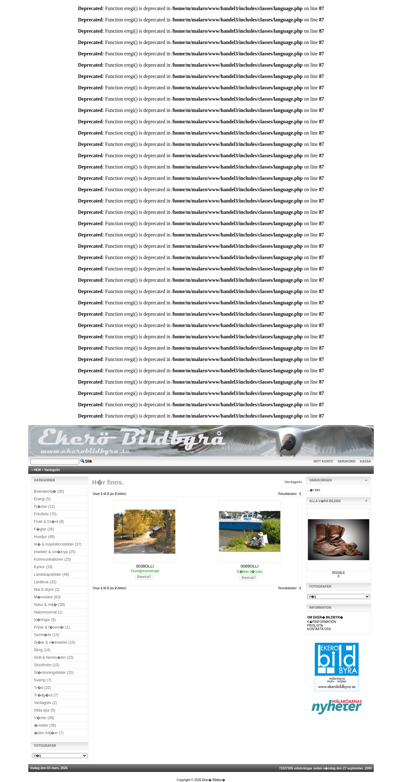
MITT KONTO (323, 461)
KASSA (365, 461)
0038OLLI (145, 566)
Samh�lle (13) (46, 635)
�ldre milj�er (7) (48, 733)
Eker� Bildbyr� (213, 780)
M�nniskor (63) (47, 597)
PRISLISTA (315, 625)
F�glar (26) (44, 529)
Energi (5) (42, 499)
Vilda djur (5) (44, 710)
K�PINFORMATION (321, 622)
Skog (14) (42, 650)
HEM (37, 470)
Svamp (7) (42, 680)
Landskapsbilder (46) (51, 574)
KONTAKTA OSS (319, 629)
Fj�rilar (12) (44, 506)
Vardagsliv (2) (45, 703)
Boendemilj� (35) (49, 491)
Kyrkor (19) (43, 567)
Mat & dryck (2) (46, 589)
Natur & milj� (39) (49, 604)
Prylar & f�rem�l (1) (52, 627)
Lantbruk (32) (45, 582)
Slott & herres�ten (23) (53, 657)
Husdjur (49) (44, 537)
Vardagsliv (52, 470)
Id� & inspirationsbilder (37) (57, 544)
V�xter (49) (44, 718)
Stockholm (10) (46, 665)
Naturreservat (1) (48, 612)
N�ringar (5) (45, 620)
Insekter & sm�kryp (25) (55, 552)
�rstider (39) (45, 725)
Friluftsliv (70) (45, 514)
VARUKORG (347, 461)
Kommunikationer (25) (52, 559)
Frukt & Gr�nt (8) (49, 521)
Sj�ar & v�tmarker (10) (54, 642)
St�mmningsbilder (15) (53, 672)
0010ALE (338, 572)
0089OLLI (249, 566)
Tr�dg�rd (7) (46, 695)
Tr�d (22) (42, 687)
